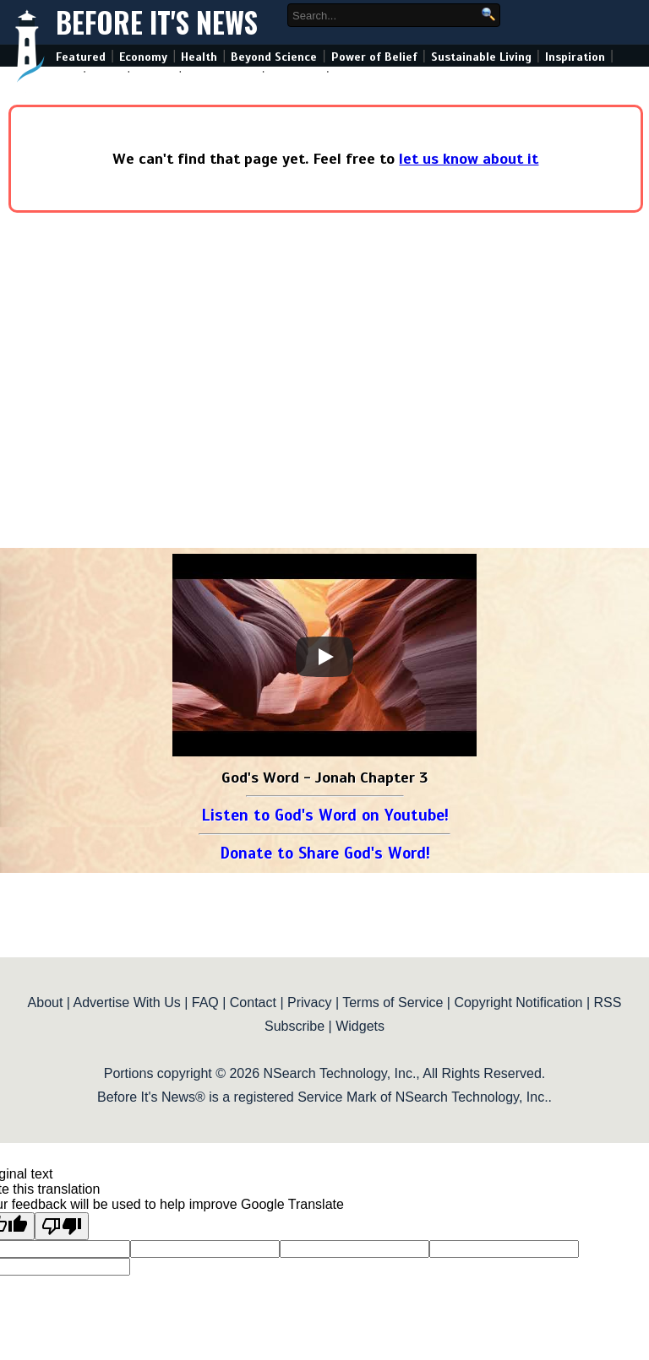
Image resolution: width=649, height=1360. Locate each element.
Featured (81, 57)
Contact (253, 1002)
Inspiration (575, 57)
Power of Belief (374, 57)
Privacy (309, 1002)
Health (199, 57)
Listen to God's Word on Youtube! (325, 815)
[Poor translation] (62, 1226)
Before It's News (157, 22)
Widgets (359, 1026)
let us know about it (468, 158)
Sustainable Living (481, 57)
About (45, 1002)
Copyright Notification (518, 1002)
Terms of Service (392, 1002)
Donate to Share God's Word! (325, 853)
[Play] (324, 657)
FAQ (205, 1002)
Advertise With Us (127, 1002)
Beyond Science (274, 57)
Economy (143, 57)
